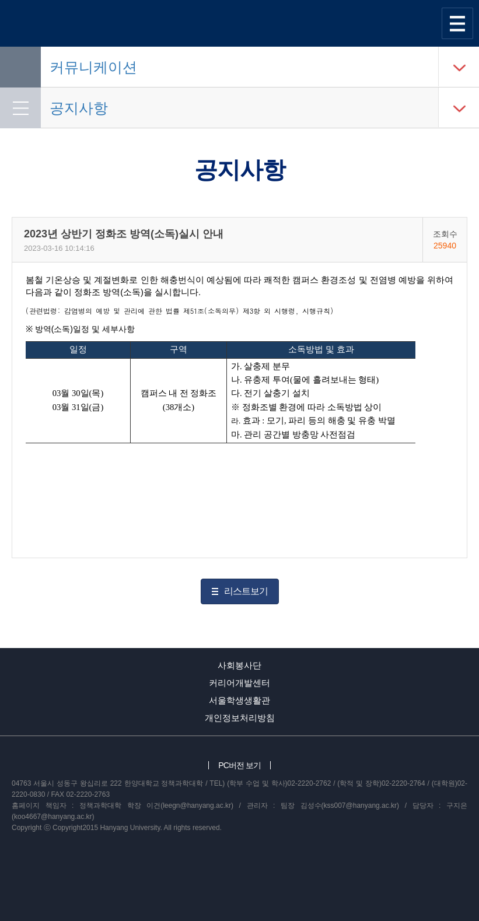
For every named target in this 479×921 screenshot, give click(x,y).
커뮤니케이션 (93, 67)
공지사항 (79, 108)
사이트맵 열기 (457, 23)
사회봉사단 (239, 665)
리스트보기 (246, 591)
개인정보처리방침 (240, 718)
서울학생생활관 (239, 700)
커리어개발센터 (239, 683)
